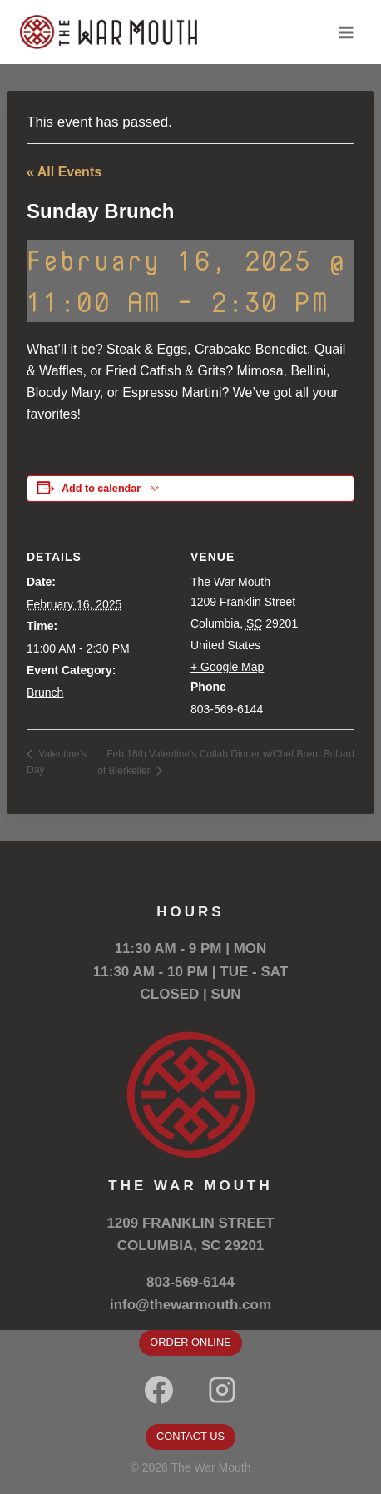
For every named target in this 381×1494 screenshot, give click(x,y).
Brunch (45, 692)
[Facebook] (159, 1390)
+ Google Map (227, 666)
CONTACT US (190, 1436)
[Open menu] (345, 32)
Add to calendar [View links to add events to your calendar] (101, 488)
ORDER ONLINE (190, 1342)
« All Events (64, 172)
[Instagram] (222, 1390)
